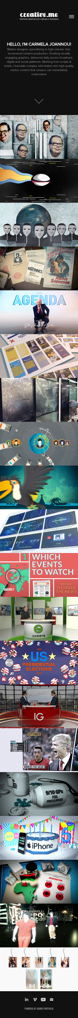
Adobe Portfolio (45, 1008)
